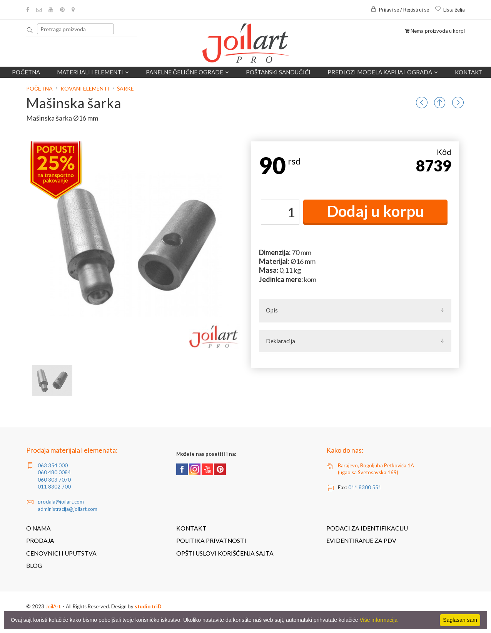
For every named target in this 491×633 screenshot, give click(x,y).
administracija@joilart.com (67, 509)
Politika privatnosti (211, 540)
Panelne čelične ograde (187, 72)
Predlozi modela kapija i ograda (382, 72)
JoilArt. (53, 606)
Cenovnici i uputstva (61, 553)
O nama (38, 528)
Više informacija (379, 620)
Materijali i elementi (93, 72)
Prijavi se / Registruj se (400, 10)
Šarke (125, 88)
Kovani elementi (84, 88)
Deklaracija (280, 340)
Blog (34, 565)
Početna (26, 72)
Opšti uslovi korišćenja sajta (225, 553)
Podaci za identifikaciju (367, 528)
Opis (272, 310)
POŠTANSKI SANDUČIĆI (278, 72)
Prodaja (40, 540)
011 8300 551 (364, 487)
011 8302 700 (54, 487)
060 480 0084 (54, 472)
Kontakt (469, 72)
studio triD (148, 606)
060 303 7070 (54, 480)
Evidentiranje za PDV (361, 540)
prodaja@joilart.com (61, 502)
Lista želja (450, 10)
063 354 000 (53, 465)
